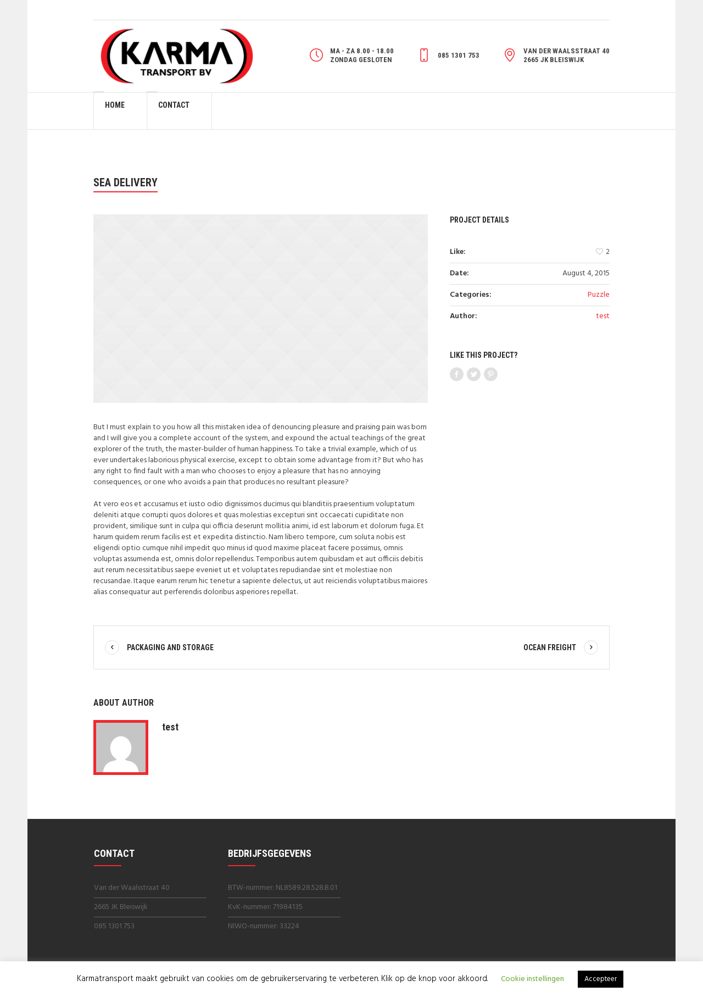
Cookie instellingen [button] (532, 979)
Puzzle (599, 295)
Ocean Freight (549, 647)
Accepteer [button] (600, 979)
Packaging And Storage (170, 647)
